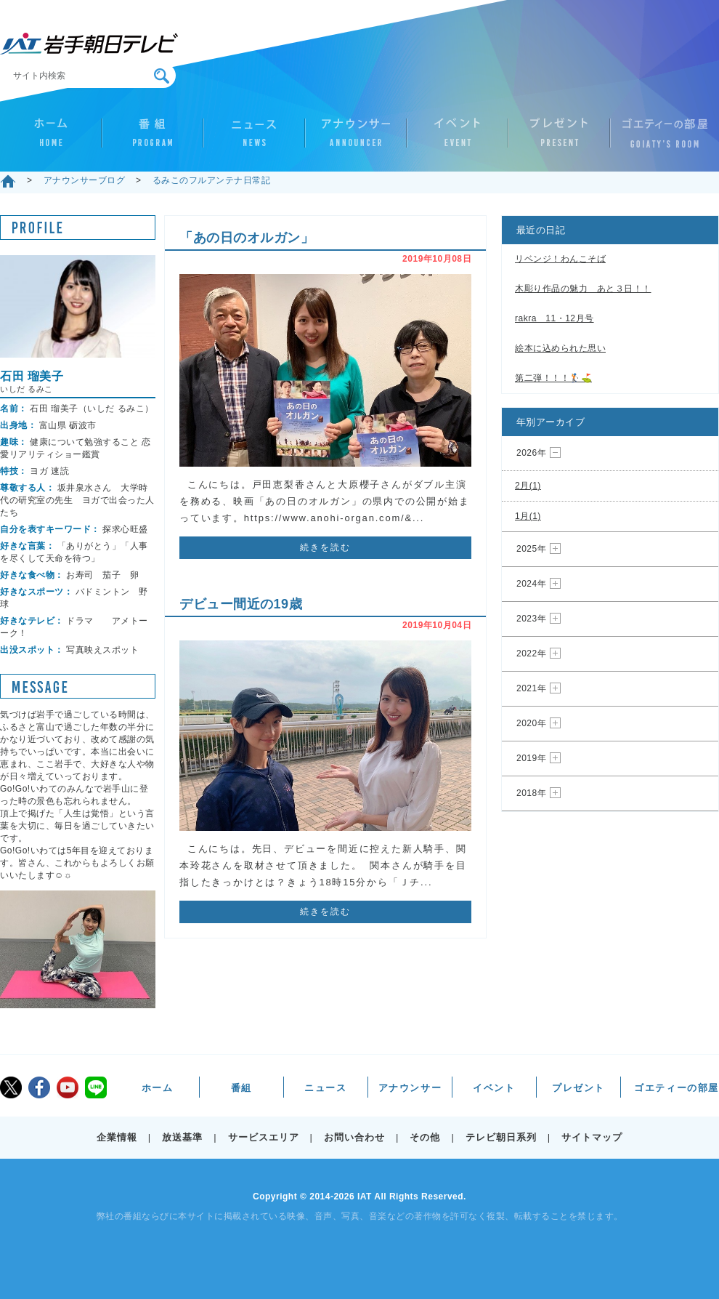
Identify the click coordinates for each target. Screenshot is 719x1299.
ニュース (254, 139)
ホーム (51, 139)
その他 (425, 1137)
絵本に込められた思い (560, 348)
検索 (161, 76)
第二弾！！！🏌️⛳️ (553, 378)
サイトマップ (591, 1137)
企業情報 (117, 1137)
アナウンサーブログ (85, 180)
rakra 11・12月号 (554, 318)
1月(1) (528, 516)
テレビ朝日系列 (501, 1137)
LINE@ (96, 1087)
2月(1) (528, 485)
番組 (152, 139)
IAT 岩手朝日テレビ (89, 44)
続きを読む (325, 547)
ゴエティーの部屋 (661, 139)
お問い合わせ (354, 1137)
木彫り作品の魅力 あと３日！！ (583, 288)
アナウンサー (356, 139)
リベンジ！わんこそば (560, 259)
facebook (39, 1087)
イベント (457, 139)
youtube (67, 1087)
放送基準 (182, 1137)
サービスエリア (263, 1137)
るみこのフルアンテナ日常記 (212, 180)
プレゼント (559, 139)
